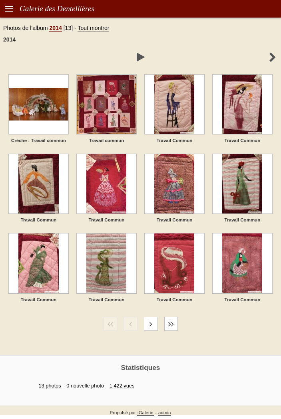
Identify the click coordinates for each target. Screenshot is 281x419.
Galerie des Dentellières (57, 8)
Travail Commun (175, 140)
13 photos (50, 386)
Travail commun (106, 140)
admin (164, 412)
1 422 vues (122, 386)
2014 (55, 28)
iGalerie (145, 412)
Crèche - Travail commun (38, 140)
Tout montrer (93, 28)
